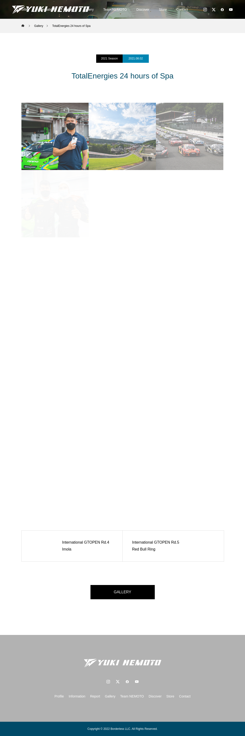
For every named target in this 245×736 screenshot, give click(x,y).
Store (163, 9)
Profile (59, 696)
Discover (142, 9)
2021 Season (109, 58)
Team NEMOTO (115, 9)
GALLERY (122, 592)
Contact (182, 9)
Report (95, 696)
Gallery (110, 696)
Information (77, 696)
